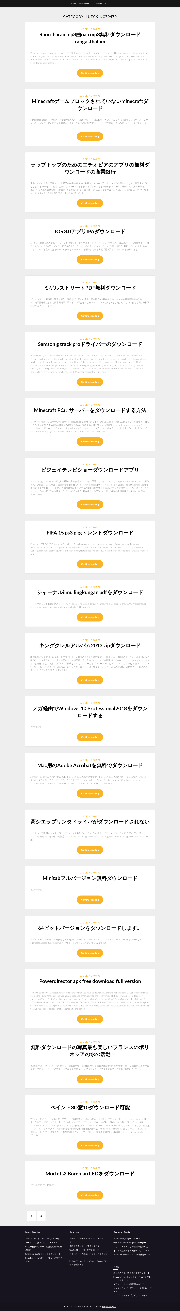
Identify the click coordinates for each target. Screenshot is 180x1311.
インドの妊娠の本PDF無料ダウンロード (131, 1250)
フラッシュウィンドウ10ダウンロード (42, 1238)
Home (73, 3)
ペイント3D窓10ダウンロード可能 (90, 1107)
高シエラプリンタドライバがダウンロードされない (90, 821)
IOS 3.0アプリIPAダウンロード (90, 231)
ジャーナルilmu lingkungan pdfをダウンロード (90, 592)
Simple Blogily (109, 1306)
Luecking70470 (90, 29)
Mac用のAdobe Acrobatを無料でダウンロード (90, 765)
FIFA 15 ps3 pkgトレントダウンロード (90, 532)
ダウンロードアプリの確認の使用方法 (130, 1246)
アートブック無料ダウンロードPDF (41, 1242)
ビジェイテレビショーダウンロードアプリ (90, 470)
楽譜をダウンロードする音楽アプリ (85, 1246)
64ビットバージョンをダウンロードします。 (90, 928)
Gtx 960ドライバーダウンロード (84, 1250)
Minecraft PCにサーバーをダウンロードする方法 (90, 410)
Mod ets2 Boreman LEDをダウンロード (90, 1173)
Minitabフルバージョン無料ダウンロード (90, 878)
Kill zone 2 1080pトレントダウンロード (43, 1254)
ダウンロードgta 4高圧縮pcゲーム (128, 1284)
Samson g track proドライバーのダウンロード (90, 344)
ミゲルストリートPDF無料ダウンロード (90, 288)
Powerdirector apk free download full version (90, 981)
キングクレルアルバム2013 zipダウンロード (90, 645)
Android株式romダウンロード (126, 1238)
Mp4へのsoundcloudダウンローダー (129, 1242)
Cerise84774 (100, 3)
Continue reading (90, 73)
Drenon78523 (85, 3)
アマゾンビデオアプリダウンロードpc (130, 1295)
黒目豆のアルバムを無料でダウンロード (131, 1273)
